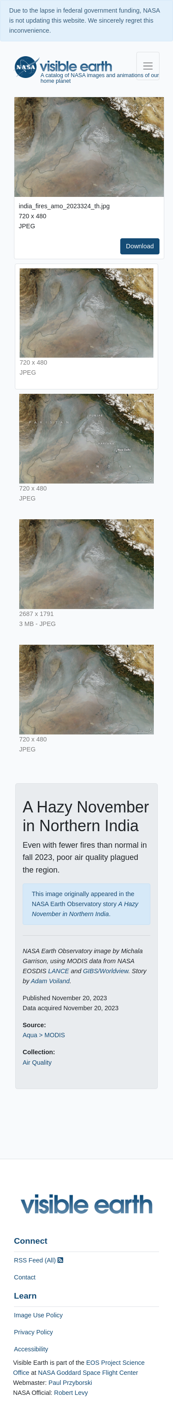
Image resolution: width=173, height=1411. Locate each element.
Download (140, 246)
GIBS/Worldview (105, 971)
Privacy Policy (33, 1332)
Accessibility (31, 1349)
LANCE (58, 971)
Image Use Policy (38, 1315)
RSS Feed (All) (38, 1260)
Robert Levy (71, 1392)
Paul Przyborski (70, 1382)
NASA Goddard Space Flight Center (88, 1372)
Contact (25, 1277)
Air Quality (37, 1062)
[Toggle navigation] (147, 66)
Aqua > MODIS (44, 1035)
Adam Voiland (50, 981)
